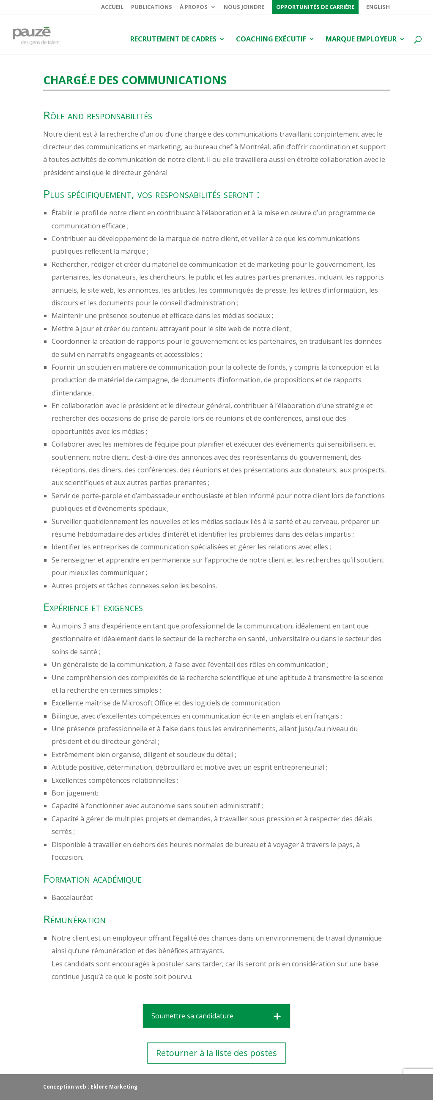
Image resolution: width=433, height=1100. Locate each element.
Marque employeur (361, 40)
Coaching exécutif (271, 40)
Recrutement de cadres (173, 40)
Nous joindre (244, 7)
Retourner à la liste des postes (216, 1053)
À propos (194, 7)
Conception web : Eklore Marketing (90, 1086)
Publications (151, 7)
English (378, 7)
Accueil (112, 7)
